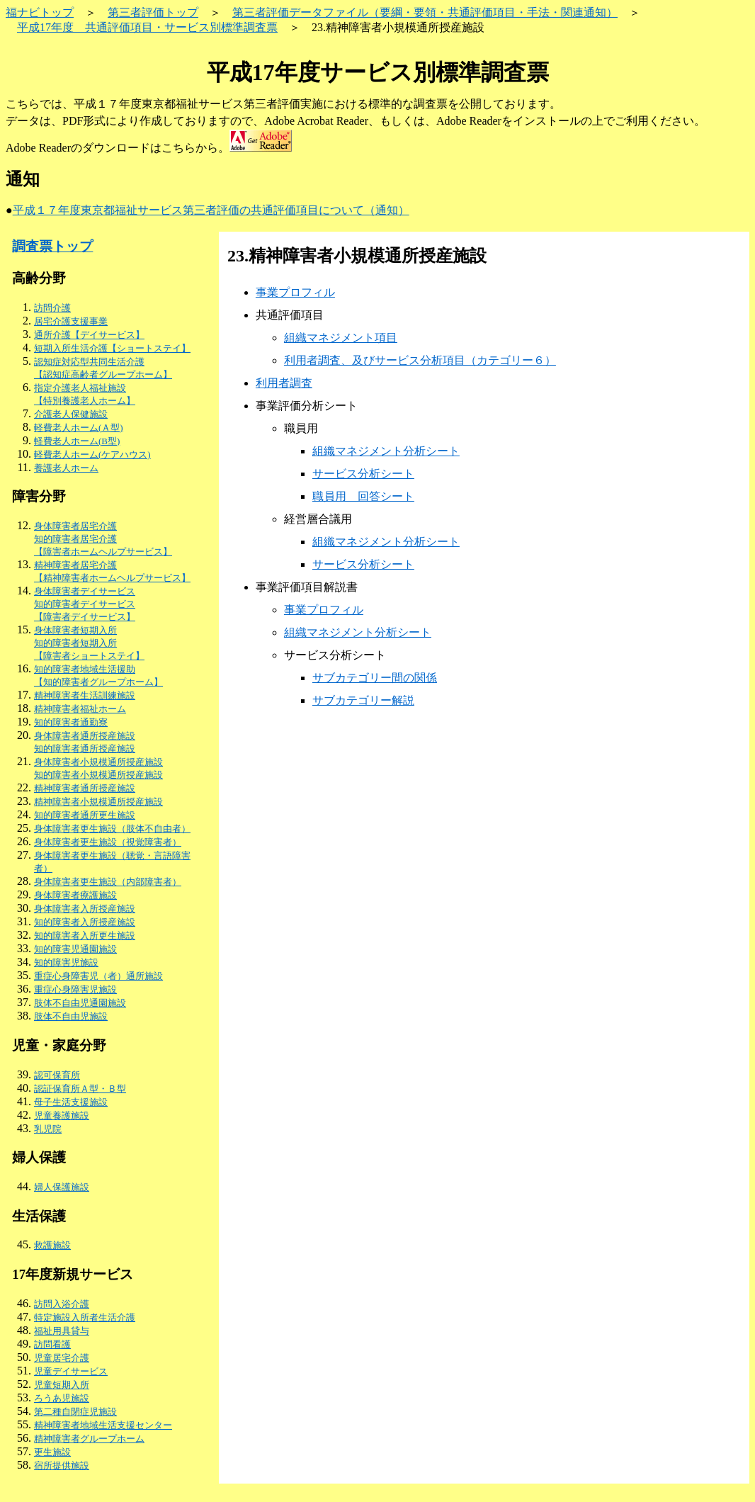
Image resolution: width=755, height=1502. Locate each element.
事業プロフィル (295, 292)
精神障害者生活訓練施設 (84, 695)
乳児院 (48, 1129)
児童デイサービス (71, 1371)
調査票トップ (52, 246)
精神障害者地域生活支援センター (103, 1425)
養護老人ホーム (66, 468)
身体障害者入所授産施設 (84, 908)
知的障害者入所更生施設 (84, 935)
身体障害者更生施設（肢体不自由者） (112, 828)
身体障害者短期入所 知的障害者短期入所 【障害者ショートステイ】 (89, 643)
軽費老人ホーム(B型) (77, 441)
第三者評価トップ (153, 12)
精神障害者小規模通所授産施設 (98, 801)
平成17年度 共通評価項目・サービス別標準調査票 (147, 27)
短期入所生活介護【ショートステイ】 (112, 348)
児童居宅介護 (61, 1358)
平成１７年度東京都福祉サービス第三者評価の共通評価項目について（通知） (211, 210)
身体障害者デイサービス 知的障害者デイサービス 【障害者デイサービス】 (84, 604)
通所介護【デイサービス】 (89, 334)
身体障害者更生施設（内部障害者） (107, 881)
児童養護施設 (61, 1115)
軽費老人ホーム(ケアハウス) (92, 454)
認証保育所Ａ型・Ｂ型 (80, 1088)
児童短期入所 (61, 1384)
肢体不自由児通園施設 (80, 1003)
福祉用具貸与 (61, 1331)
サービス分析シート (363, 474)
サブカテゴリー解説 (363, 700)
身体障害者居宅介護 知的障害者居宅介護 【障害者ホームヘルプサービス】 (103, 539)
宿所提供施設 (61, 1465)
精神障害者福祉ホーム (80, 709)
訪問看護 (52, 1344)
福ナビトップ (40, 12)
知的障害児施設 (66, 962)
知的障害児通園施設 (75, 949)
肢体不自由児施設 (71, 1016)
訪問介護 (52, 308)
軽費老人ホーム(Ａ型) (78, 427)
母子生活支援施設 (71, 1102)
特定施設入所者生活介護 (84, 1317)
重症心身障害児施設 (75, 989)
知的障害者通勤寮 (71, 722)
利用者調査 (284, 383)
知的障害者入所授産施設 (84, 922)
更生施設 (52, 1452)
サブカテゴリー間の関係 (374, 678)
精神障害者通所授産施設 (84, 788)
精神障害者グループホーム (89, 1438)
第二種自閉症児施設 (75, 1411)
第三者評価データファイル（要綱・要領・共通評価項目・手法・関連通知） (425, 12)
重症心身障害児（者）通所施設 (98, 976)
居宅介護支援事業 (71, 321)
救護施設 (52, 1245)
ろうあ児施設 (61, 1398)
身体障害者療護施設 (75, 895)
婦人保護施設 (61, 1187)
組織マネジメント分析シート (386, 451)
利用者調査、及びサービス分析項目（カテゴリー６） (420, 360)
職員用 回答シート (363, 496)
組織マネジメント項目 (340, 338)
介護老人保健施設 (71, 414)
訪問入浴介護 (61, 1304)
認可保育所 (57, 1075)
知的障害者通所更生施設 (84, 815)
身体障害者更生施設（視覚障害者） (107, 842)
